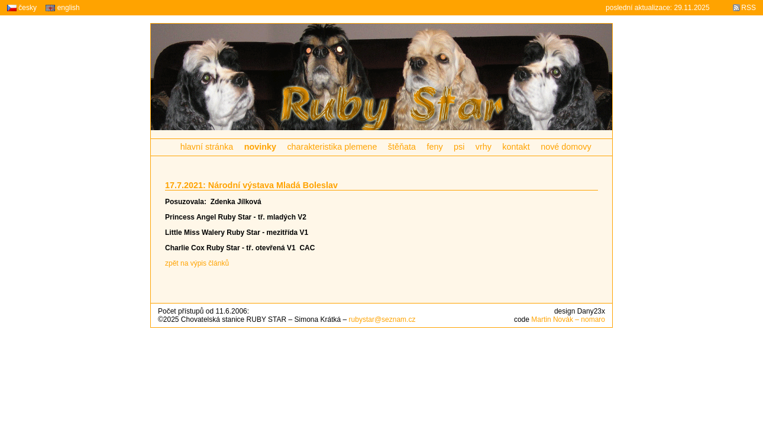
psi (459, 146)
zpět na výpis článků (197, 263)
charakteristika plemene (332, 146)
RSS (748, 8)
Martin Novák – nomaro (568, 319)
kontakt (515, 146)
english (62, 8)
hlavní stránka (207, 146)
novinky (260, 146)
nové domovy (566, 146)
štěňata (402, 146)
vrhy (484, 146)
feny (434, 146)
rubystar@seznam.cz (382, 319)
